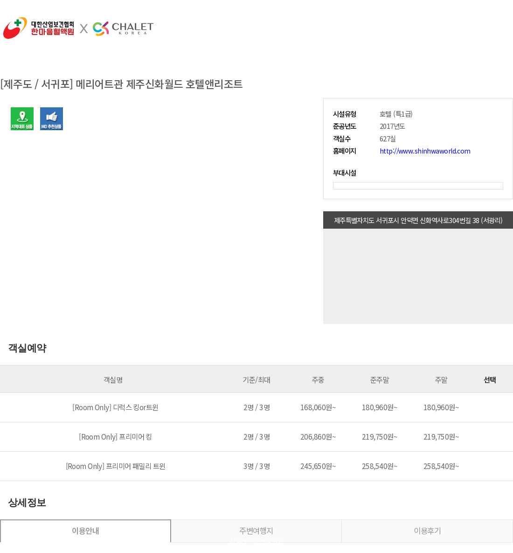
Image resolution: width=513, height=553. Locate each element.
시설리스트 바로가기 (256, 541)
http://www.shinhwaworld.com (425, 150)
